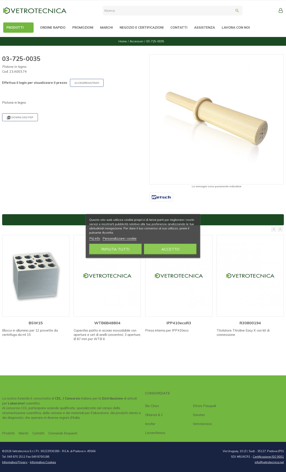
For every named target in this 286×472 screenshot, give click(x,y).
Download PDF (20, 118)
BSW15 (36, 322)
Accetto (170, 249)
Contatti (38, 433)
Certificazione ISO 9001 (268, 456)
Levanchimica (155, 433)
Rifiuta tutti (115, 249)
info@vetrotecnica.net (269, 462)
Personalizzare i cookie (120, 238)
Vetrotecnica (202, 424)
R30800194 (250, 322)
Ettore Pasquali (204, 406)
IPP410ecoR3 (179, 322)
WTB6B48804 (107, 322)
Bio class (152, 406)
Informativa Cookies (43, 462)
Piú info (94, 238)
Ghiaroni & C (154, 415)
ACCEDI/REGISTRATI (86, 82)
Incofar (150, 424)
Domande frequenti (62, 433)
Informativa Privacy (14, 462)
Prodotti (8, 433)
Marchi (23, 433)
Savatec (199, 415)
